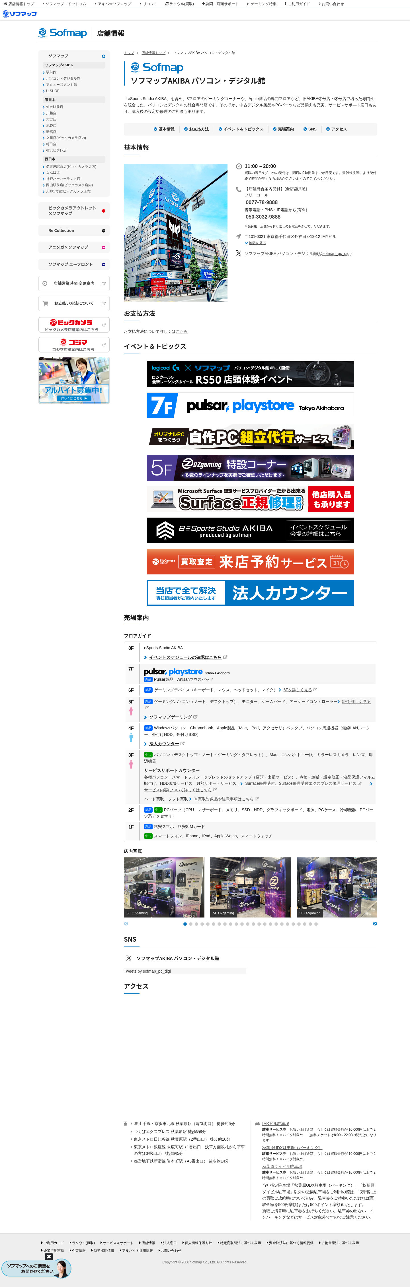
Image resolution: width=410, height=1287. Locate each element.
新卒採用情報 (104, 1251)
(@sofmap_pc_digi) (298, 253)
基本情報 (167, 129)
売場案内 (286, 129)
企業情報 (79, 1251)
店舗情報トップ (18, 4)
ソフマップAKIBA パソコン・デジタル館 (177, 958)
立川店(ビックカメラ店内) (66, 138)
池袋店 (51, 126)
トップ (129, 53)
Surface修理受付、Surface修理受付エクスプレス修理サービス (300, 783)
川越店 (51, 113)
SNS (312, 129)
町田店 (51, 144)
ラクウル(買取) (179, 4)
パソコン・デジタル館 (63, 78)
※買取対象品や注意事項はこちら (224, 799)
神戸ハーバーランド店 (63, 179)
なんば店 (53, 173)
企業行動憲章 (54, 1251)
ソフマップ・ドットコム (64, 4)
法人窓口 (170, 1243)
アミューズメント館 (61, 85)
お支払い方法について (74, 303)
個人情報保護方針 (198, 1243)
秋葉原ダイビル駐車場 (282, 1166)
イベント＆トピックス (243, 129)
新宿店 (51, 132)
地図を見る (257, 243)
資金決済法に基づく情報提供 (291, 1243)
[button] (185, 924)
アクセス (339, 129)
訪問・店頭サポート (220, 4)
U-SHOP (53, 91)
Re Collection (61, 230)
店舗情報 (110, 33)
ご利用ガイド (296, 4)
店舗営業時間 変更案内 (74, 283)
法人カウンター (164, 743)
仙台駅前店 (54, 107)
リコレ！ (148, 4)
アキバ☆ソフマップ (112, 4)
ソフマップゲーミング (170, 717)
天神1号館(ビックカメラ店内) (68, 191)
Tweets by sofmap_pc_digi (147, 971)
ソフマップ (58, 56)
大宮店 (51, 119)
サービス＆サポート (118, 1243)
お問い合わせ (330, 4)
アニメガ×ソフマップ (68, 247)
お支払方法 (199, 129)
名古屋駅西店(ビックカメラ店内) (71, 167)
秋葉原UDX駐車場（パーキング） (292, 1147)
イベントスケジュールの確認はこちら (185, 657)
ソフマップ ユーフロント (70, 264)
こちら (182, 331)
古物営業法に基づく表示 (340, 1243)
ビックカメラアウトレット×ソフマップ (72, 210)
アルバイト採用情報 (137, 1251)
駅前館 (51, 72)
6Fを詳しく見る (298, 690)
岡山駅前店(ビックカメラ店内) (69, 185)
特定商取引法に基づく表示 (240, 1243)
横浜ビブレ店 (56, 150)
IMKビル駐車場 (275, 1123)
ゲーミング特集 (261, 4)
